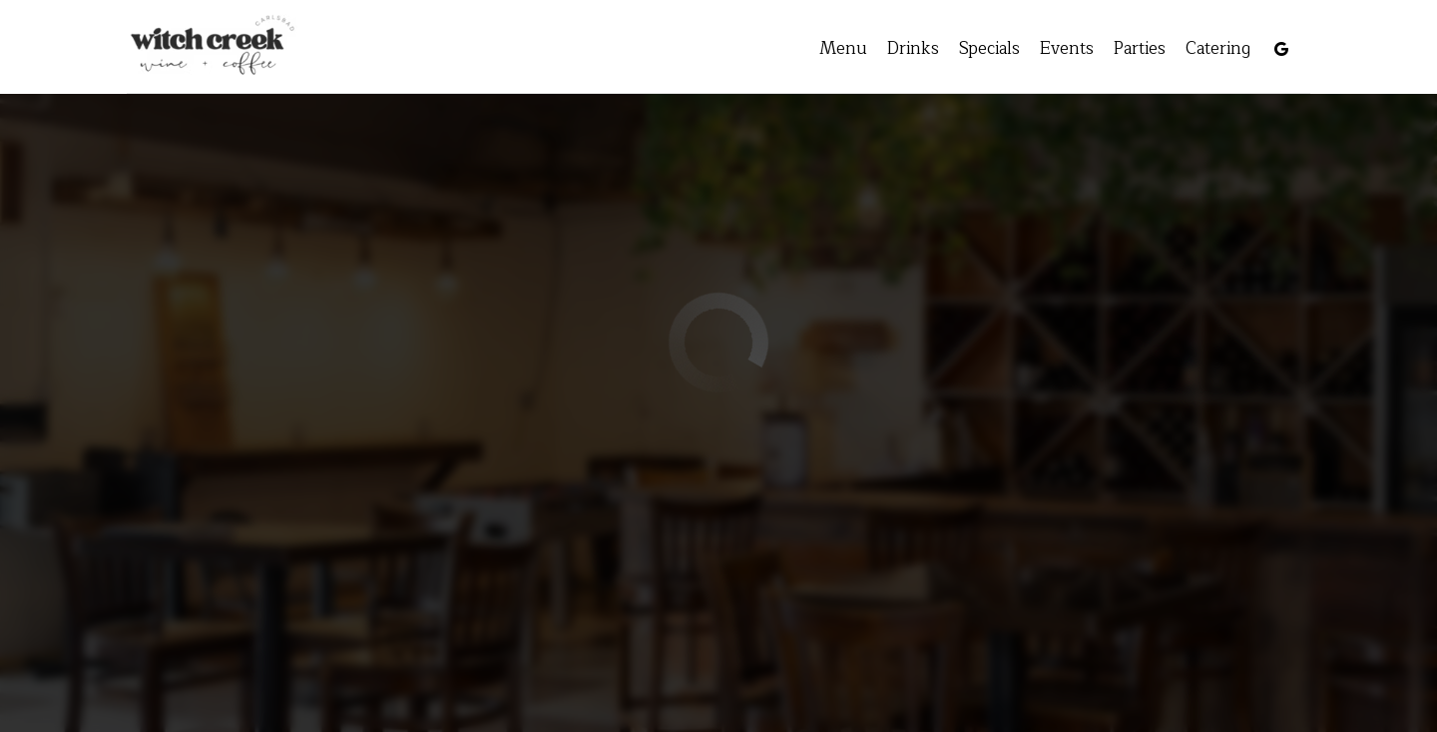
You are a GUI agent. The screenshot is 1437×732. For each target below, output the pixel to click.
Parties (1121, 50)
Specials (970, 50)
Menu (824, 50)
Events (1048, 50)
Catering (1199, 50)
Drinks (894, 50)
